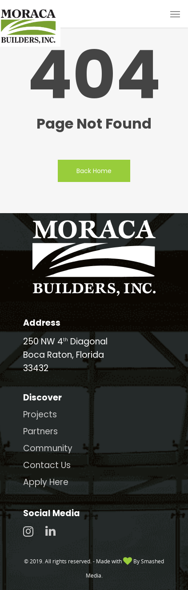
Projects (40, 414)
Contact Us (47, 465)
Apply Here (45, 482)
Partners (40, 431)
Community (47, 448)
